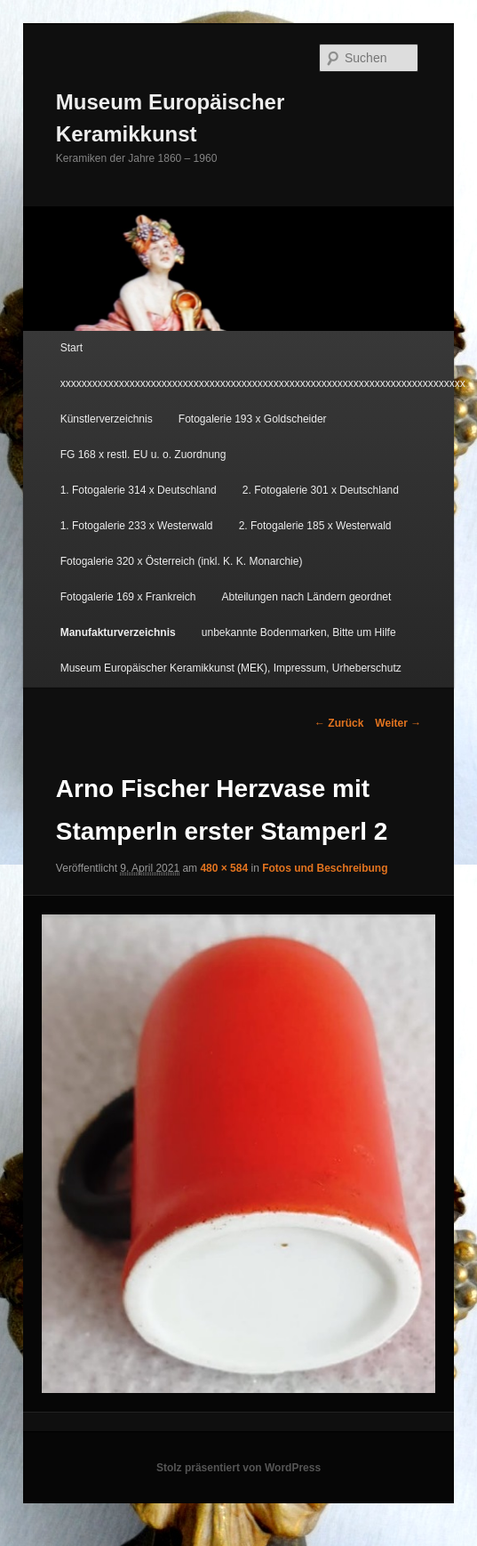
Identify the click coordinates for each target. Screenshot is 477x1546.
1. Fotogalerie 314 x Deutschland (138, 490)
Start (71, 348)
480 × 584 (224, 868)
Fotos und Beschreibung (324, 868)
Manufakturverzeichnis (118, 632)
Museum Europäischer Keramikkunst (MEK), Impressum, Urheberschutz (230, 668)
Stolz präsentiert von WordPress (238, 1467)
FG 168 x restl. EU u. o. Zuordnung (143, 454)
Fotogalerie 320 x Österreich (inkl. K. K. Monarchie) (181, 561)
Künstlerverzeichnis (106, 419)
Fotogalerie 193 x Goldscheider (253, 419)
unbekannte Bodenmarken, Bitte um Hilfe (299, 632)
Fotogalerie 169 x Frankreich (128, 597)
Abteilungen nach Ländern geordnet (307, 597)
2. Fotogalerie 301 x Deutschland (320, 490)
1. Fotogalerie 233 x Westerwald (136, 525)
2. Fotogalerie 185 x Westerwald (315, 525)
